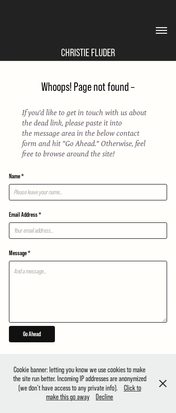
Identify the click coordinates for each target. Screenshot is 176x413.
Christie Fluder (88, 52)
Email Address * (25, 214)
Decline (104, 396)
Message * (20, 253)
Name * (16, 176)
